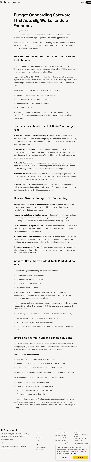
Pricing (38, 435)
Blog (37, 440)
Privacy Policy (40, 449)
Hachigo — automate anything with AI (13, 447)
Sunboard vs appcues (61, 440)
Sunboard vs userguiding (62, 443)
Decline (64, 457)
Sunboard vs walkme (61, 433)
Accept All (80, 457)
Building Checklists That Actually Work (81, 439)
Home (38, 433)
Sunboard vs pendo (60, 435)
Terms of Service (41, 447)
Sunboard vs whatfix (61, 438)
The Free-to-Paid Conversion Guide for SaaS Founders (81, 434)
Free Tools (39, 438)
